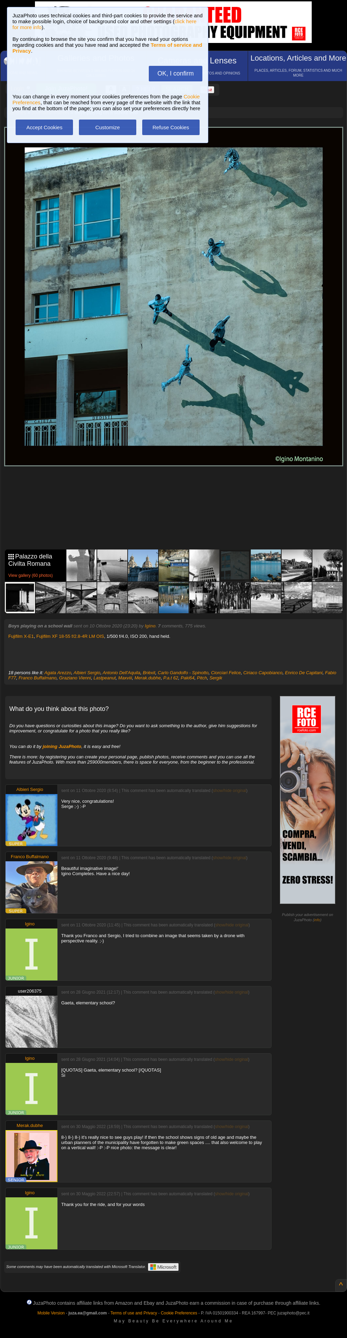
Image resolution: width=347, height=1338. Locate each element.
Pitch (202, 677)
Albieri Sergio (87, 672)
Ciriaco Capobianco (262, 672)
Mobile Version (51, 1313)
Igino (150, 625)
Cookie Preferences (179, 1313)
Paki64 (187, 677)
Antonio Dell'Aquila (121, 672)
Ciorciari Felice (226, 672)
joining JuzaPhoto (62, 746)
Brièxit (149, 672)
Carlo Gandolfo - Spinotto (183, 672)
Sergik (215, 677)
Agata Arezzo (57, 672)
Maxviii (125, 677)
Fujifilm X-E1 (21, 636)
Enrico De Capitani (303, 672)
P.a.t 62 (170, 677)
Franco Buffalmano (38, 677)
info (317, 920)
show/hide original (229, 790)
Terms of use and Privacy (133, 1313)
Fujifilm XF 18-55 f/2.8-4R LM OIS (70, 636)
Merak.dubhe (148, 677)
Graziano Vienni (75, 677)
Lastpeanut (104, 677)
